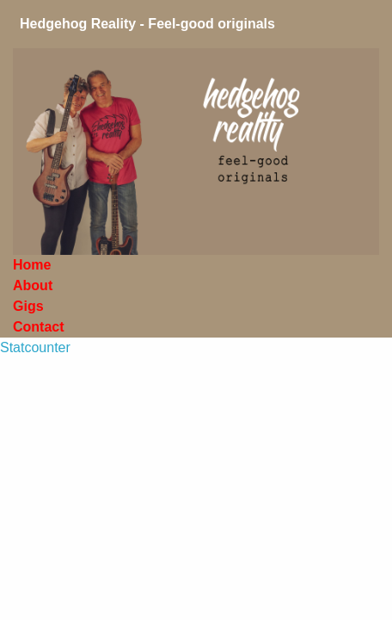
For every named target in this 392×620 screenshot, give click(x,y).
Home (34, 264)
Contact (38, 326)
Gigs (30, 306)
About (35, 285)
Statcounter (35, 347)
